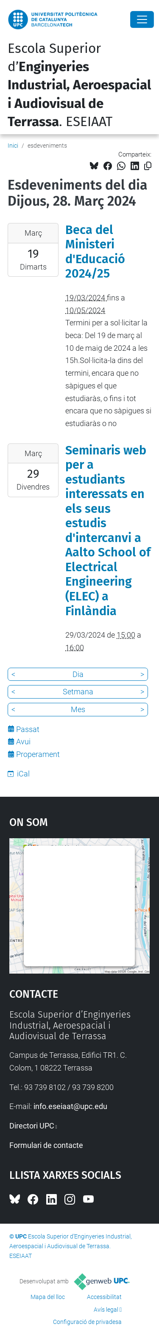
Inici (13, 145)
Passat (27, 729)
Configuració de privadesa (87, 1321)
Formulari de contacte (46, 1145)
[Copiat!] (147, 166)
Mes (78, 709)
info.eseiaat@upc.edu (70, 1106)
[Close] (142, 19)
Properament (38, 754)
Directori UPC (31, 1125)
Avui (23, 741)
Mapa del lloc (48, 1296)
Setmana (78, 691)
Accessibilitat (104, 1296)
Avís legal (106, 1309)
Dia (78, 674)
